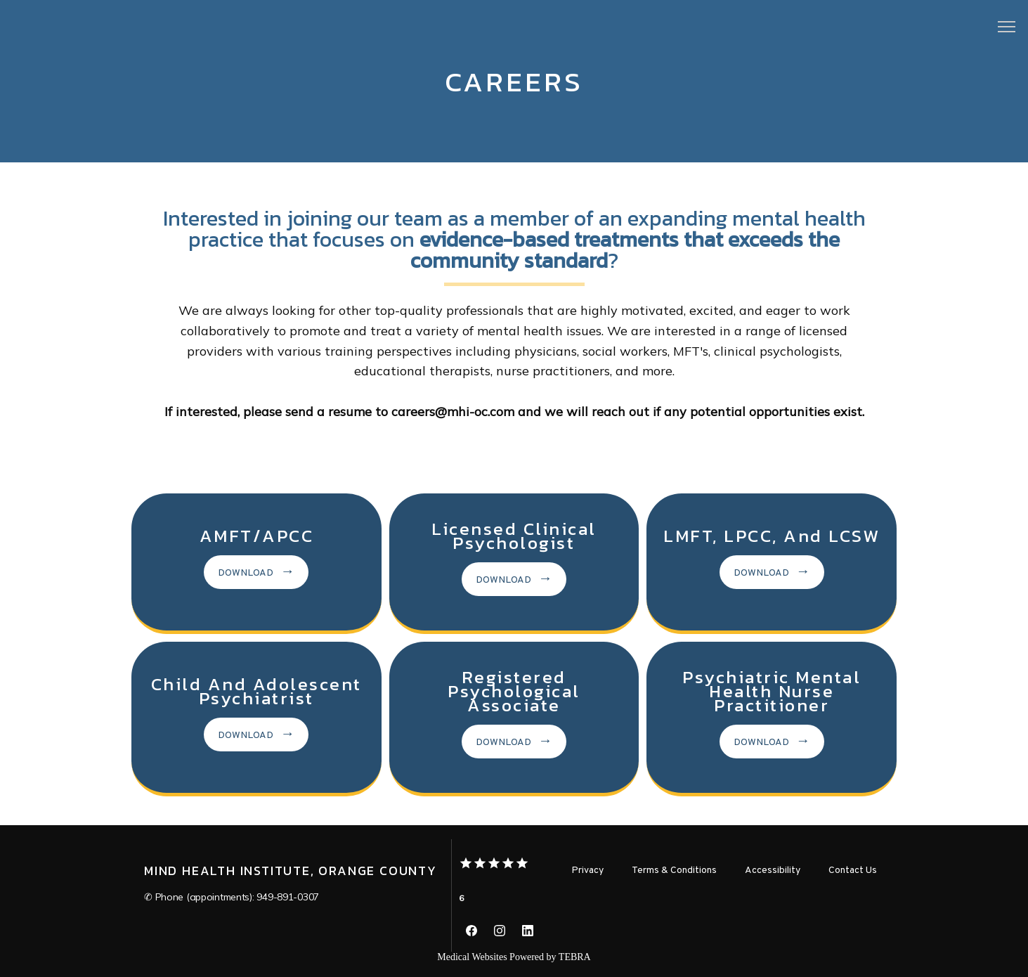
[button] (1007, 28)
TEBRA (575, 957)
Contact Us (852, 870)
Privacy (587, 870)
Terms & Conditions (674, 870)
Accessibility (772, 870)
